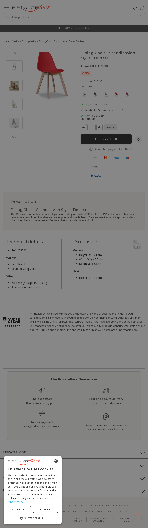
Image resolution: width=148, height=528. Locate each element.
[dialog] (33, 490)
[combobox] (56, 461)
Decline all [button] (45, 509)
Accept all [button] (19, 509)
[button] (33, 518)
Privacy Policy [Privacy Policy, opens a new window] (15, 502)
